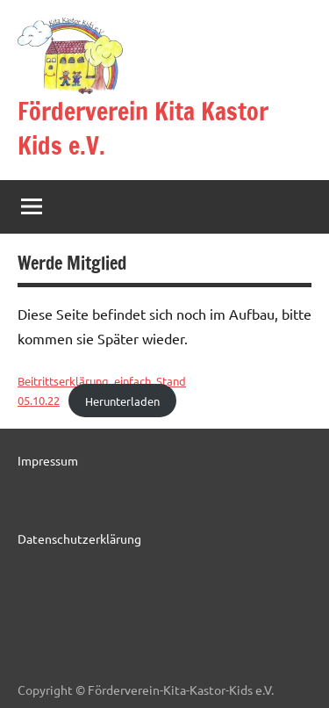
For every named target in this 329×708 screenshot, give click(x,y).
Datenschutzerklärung (79, 538)
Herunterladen (122, 400)
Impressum (48, 460)
